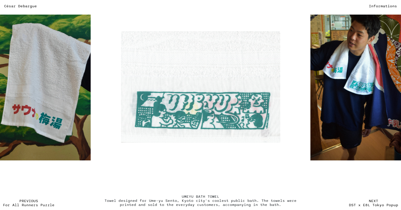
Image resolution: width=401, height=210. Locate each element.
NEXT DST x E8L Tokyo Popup (373, 203)
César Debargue (20, 6)
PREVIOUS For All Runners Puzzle (28, 203)
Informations (383, 6)
